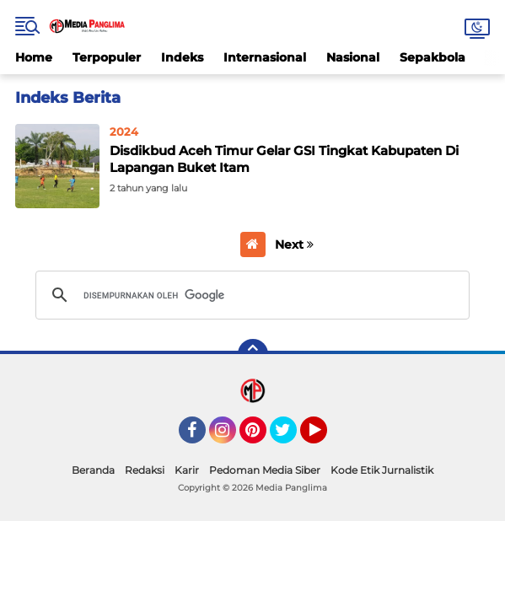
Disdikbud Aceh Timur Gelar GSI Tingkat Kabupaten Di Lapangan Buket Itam (284, 158)
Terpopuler (107, 57)
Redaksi (144, 470)
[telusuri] (249, 295)
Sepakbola (432, 57)
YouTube (325, 437)
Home (33, 57)
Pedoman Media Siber (264, 470)
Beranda (93, 470)
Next (294, 244)
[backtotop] (253, 354)
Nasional (352, 57)
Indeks (182, 57)
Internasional (264, 57)
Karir (187, 470)
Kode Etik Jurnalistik (381, 470)
